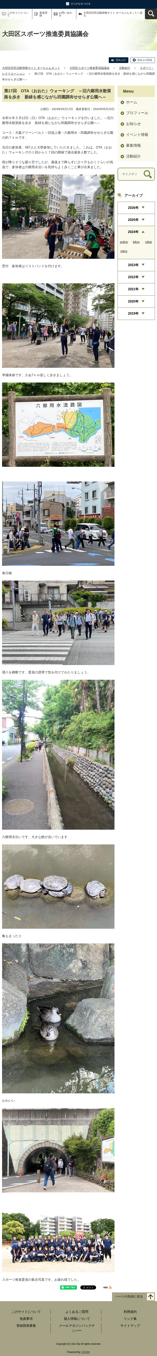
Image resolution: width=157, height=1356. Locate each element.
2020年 (133, 301)
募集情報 (133, 145)
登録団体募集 (26, 1325)
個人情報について (77, 1318)
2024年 (133, 232)
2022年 (133, 277)
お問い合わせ (65, 14)
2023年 (133, 265)
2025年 (133, 220)
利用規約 (130, 1311)
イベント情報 (137, 135)
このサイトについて (17, 14)
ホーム (131, 102)
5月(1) (136, 242)
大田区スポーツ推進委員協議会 (90, 68)
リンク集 (130, 1318)
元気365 (85, 1352)
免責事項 (26, 1318)
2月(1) (123, 251)
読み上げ (121, 60)
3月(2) (148, 242)
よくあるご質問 (76, 1311)
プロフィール (137, 113)
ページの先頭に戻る (129, 1296)
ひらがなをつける (81, 3)
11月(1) (124, 242)
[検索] (148, 174)
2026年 (133, 207)
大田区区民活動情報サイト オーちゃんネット (31, 68)
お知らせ (133, 124)
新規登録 (43, 14)
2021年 (133, 289)
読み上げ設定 (145, 60)
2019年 (133, 313)
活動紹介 (124, 68)
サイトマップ (130, 1325)
